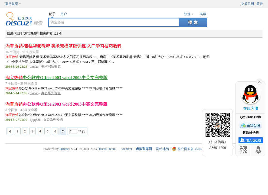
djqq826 (35, 120)
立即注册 (247, 4)
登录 (259, 4)
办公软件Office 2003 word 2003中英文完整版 (56, 77)
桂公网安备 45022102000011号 (196, 149)
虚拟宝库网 (144, 149)
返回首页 (11, 4)
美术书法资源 (51, 67)
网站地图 (162, 149)
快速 (187, 14)
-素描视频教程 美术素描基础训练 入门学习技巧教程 (63, 46)
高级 (203, 14)
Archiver (126, 149)
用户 (63, 14)
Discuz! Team (106, 149)
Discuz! (65, 149)
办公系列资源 (51, 93)
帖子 (52, 14)
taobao (34, 67)
